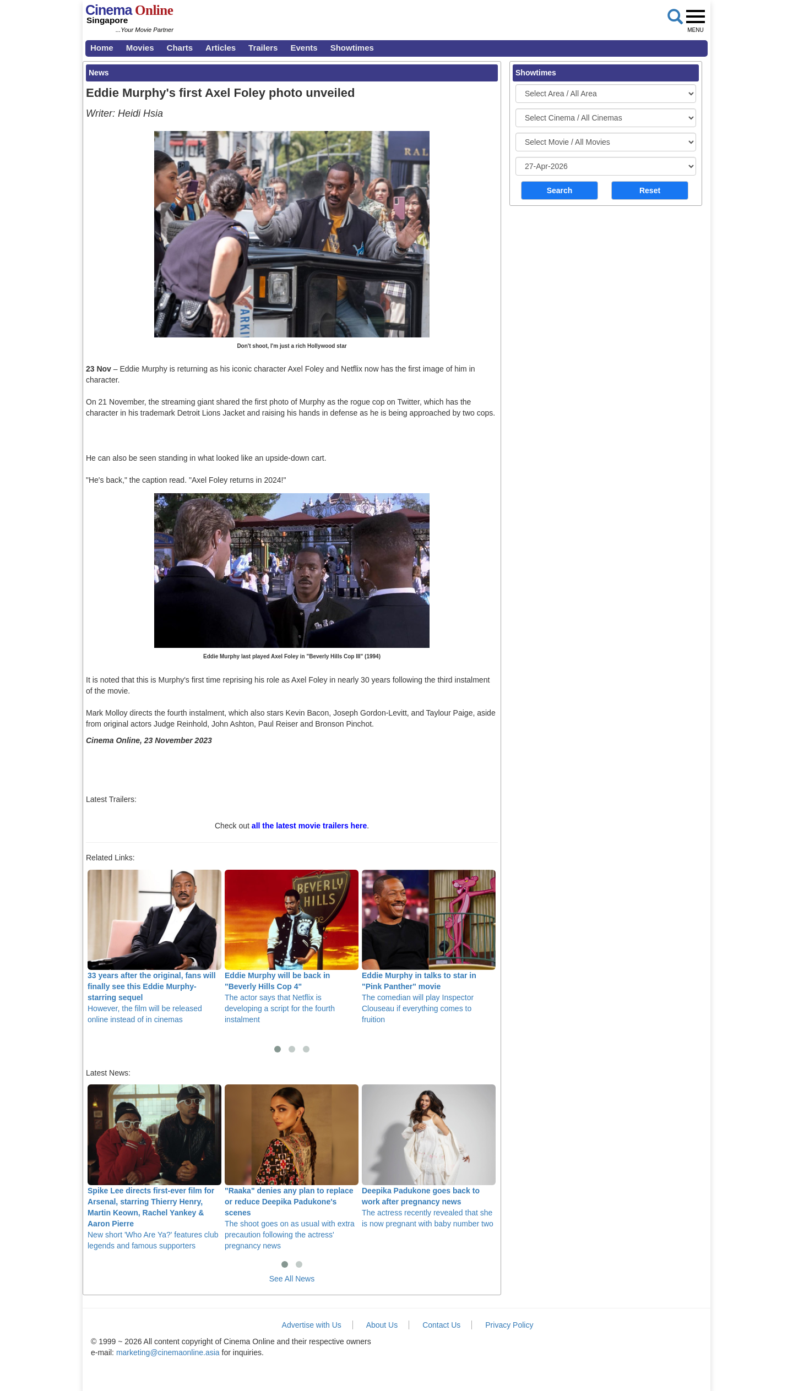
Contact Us (441, 1325)
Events (303, 47)
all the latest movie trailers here (309, 825)
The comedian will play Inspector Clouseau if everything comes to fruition (429, 947)
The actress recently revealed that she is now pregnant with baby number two (429, 1156)
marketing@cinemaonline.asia (168, 1352)
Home (101, 47)
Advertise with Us (311, 1325)
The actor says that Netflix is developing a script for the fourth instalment (292, 947)
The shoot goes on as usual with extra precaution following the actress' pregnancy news (292, 1167)
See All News (291, 1278)
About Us (382, 1325)
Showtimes (352, 47)
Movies (140, 47)
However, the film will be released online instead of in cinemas (154, 947)
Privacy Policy (509, 1325)
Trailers (263, 47)
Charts (180, 47)
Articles (220, 47)
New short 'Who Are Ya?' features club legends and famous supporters (154, 1167)
